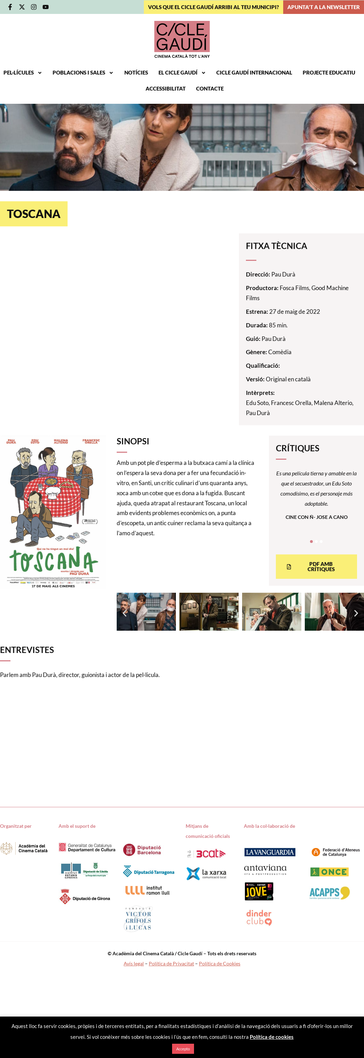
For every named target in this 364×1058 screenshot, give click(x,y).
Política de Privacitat (171, 963)
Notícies (136, 73)
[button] (124, 613)
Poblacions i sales (83, 73)
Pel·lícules (22, 73)
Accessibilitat (166, 89)
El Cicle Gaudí (182, 73)
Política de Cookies (219, 963)
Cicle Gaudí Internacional (254, 73)
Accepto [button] (183, 1049)
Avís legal (134, 963)
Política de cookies (272, 1037)
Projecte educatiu (329, 73)
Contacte (210, 89)
